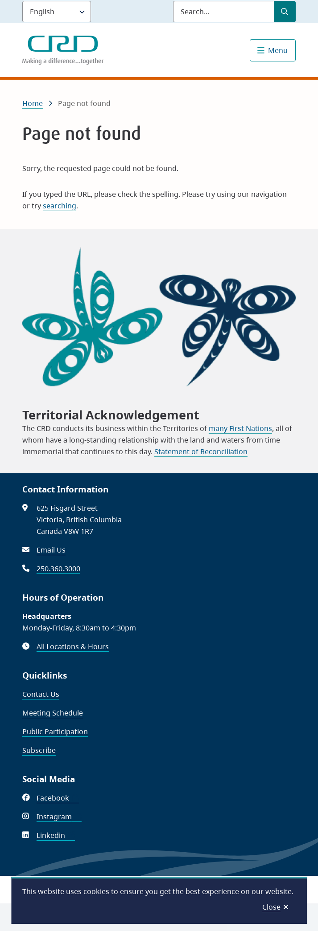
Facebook (58, 798)
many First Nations (240, 428)
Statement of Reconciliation (201, 451)
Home (32, 103)
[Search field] (223, 11)
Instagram (59, 816)
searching (59, 206)
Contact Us (40, 694)
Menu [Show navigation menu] (278, 50)
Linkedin (56, 835)
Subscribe (39, 750)
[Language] (56, 11)
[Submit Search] (285, 11)
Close (271, 907)
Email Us (51, 550)
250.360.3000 (58, 568)
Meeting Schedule (52, 713)
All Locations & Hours (73, 646)
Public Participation (55, 731)
